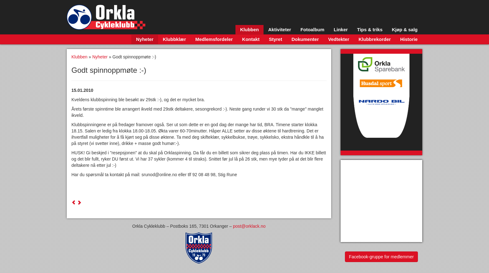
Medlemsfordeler (214, 39)
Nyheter (144, 39)
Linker (341, 29)
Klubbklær (174, 39)
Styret (275, 39)
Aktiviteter (279, 29)
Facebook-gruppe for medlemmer (381, 256)
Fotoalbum (312, 29)
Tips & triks (369, 29)
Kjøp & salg (405, 29)
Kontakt (250, 39)
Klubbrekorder (375, 39)
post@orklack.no (249, 226)
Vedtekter (338, 39)
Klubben (249, 29)
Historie (409, 39)
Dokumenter (305, 39)
